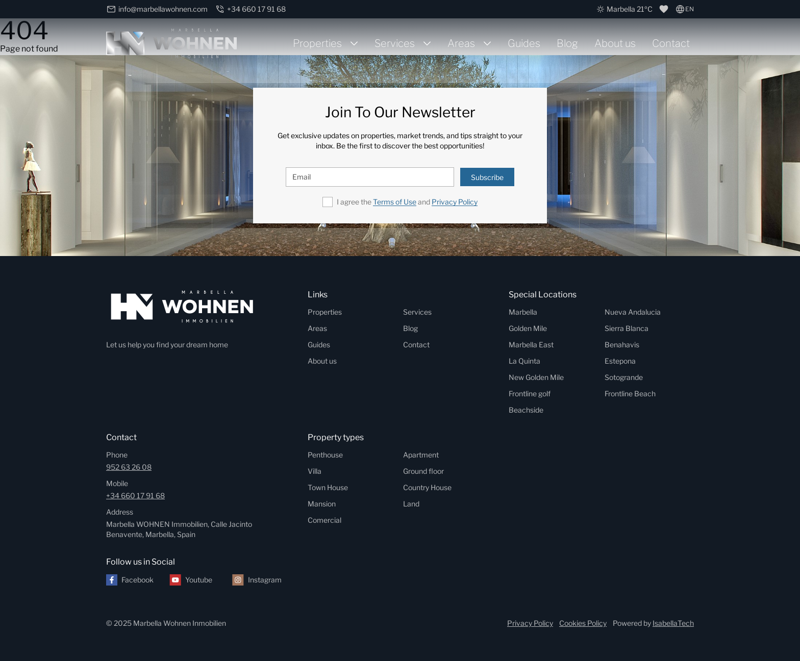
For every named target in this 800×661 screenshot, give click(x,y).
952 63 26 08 (129, 467)
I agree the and (407, 201)
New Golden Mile (536, 377)
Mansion (322, 503)
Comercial (324, 520)
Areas (461, 43)
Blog (567, 43)
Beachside (526, 409)
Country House (427, 487)
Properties (317, 43)
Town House (328, 487)
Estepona (620, 361)
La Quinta (524, 361)
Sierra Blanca (626, 328)
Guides (524, 43)
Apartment (421, 454)
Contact (671, 43)
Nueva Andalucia (633, 312)
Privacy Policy (455, 201)
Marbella (523, 312)
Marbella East (531, 344)
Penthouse (325, 454)
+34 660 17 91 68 (135, 495)
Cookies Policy (583, 623)
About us (615, 43)
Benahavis (622, 344)
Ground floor (423, 471)
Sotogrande (624, 377)
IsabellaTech (673, 623)
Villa (314, 471)
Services (394, 43)
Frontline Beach (630, 393)
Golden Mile (528, 328)
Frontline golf (530, 393)
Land (411, 503)
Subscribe (487, 177)
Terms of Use (394, 201)
